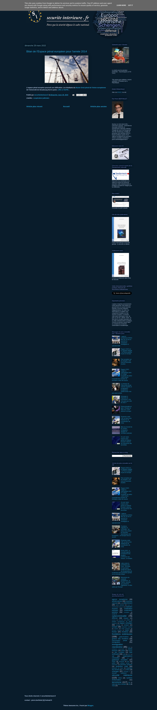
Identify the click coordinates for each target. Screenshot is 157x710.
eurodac (118, 625)
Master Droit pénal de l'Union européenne (91, 87)
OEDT (129, 654)
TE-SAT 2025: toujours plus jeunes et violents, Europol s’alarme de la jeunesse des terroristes (126, 441)
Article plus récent (34, 106)
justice (123, 650)
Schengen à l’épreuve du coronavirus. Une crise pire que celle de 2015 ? (126, 399)
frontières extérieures (122, 634)
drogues (126, 618)
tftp (129, 682)
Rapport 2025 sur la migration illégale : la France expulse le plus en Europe (126, 351)
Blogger (90, 705)
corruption (126, 612)
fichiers (116, 628)
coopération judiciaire (41, 98)
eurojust (126, 625)
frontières (125, 632)
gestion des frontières (120, 639)
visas (113, 685)
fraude (127, 630)
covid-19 (114, 614)
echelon (114, 620)
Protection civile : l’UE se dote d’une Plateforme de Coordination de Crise (126, 420)
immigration (116, 642)
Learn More (121, 5)
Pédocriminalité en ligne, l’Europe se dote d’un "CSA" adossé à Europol (126, 409)
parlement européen (120, 660)
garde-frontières (124, 637)
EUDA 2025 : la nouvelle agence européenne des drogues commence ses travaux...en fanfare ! (122, 555)
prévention (114, 664)
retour (127, 669)
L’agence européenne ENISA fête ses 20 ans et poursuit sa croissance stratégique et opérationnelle (122, 341)
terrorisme (116, 682)
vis (129, 684)
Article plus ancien (98, 106)
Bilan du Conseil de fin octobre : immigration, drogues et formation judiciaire (126, 430)
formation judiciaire (117, 630)
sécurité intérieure (122, 675)
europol (114, 627)
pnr (128, 661)
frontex (114, 632)
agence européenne (119, 599)
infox (129, 647)
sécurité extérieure (119, 673)
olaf (113, 656)
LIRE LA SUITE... (64, 90)
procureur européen (126, 664)
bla (121, 603)
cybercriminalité (119, 616)
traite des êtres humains (119, 684)
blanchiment (128, 603)
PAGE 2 (119, 92)
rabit (123, 669)
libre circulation (119, 652)
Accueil (66, 106)
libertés (130, 650)
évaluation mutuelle (127, 627)
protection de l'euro (117, 668)
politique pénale (125, 663)
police (113, 663)
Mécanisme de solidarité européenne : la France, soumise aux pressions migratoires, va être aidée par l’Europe (122, 582)
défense (115, 618)
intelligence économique (118, 649)
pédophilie (121, 661)
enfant (128, 620)
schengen (115, 671)
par (128, 658)
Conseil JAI (120, 606)
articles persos (117, 601)
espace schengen (126, 623)
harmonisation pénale (119, 640)
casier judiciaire (120, 605)
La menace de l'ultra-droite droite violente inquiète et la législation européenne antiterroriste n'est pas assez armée (122, 388)
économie (121, 620)
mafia (124, 654)
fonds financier (126, 628)
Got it (130, 5)
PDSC (114, 661)
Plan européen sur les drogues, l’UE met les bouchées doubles (126, 362)
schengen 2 (126, 671)
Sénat (120, 678)
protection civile (122, 666)
